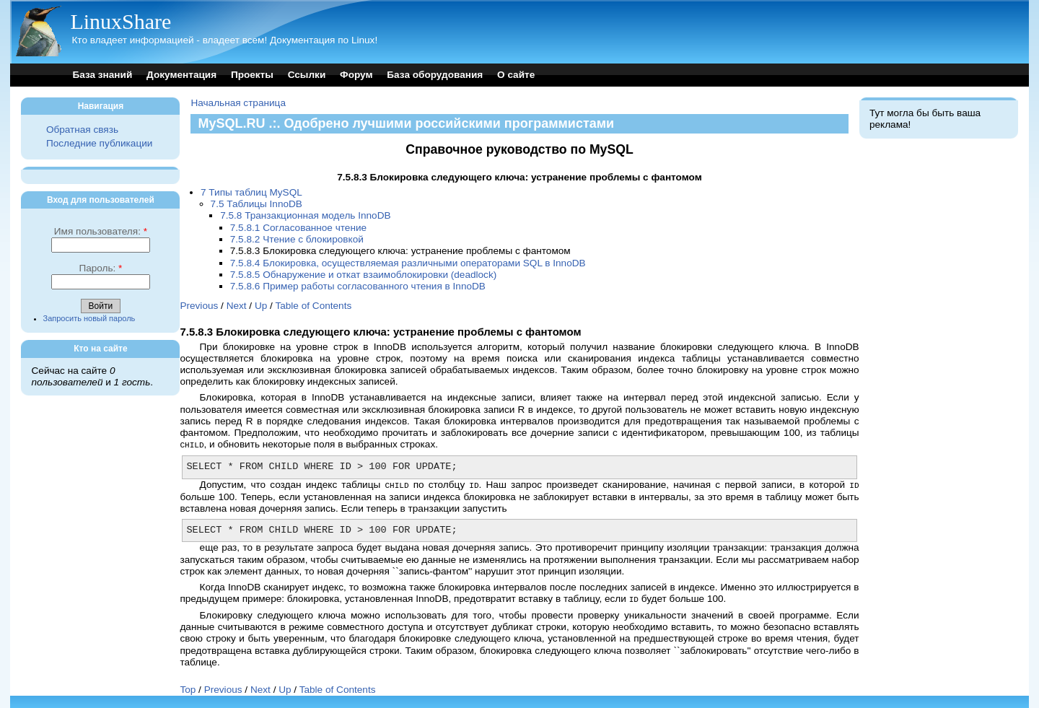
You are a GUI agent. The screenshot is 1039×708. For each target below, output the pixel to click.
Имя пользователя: (100, 231)
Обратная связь (82, 129)
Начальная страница (238, 102)
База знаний (102, 74)
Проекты (252, 74)
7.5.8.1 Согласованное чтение (298, 227)
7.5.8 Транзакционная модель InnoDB (305, 215)
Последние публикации (99, 143)
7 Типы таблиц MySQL (251, 192)
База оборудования (435, 74)
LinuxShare (120, 21)
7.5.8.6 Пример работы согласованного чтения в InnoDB (358, 286)
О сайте (516, 74)
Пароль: (100, 268)
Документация (181, 74)
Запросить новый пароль (89, 318)
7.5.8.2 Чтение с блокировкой (297, 239)
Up (261, 305)
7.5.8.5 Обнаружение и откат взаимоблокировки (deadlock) (363, 274)
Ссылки (307, 74)
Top (188, 687)
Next (237, 305)
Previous (199, 305)
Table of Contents (313, 305)
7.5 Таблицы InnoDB (256, 203)
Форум (356, 74)
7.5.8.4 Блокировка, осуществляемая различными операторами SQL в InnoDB (408, 263)
